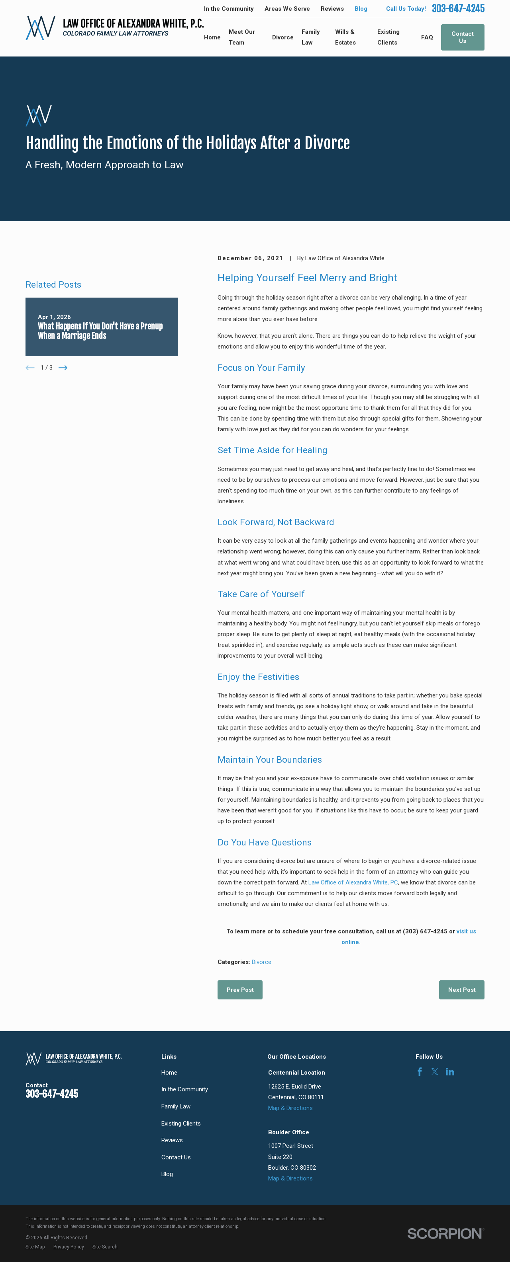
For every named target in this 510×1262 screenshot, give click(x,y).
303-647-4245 (458, 9)
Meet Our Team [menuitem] (242, 37)
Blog (361, 8)
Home (169, 1072)
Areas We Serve (287, 8)
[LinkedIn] (450, 1071)
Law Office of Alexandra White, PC (353, 882)
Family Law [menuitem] (311, 37)
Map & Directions (290, 1108)
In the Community (229, 8)
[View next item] (63, 447)
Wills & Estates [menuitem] (345, 37)
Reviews (332, 8)
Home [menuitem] (212, 37)
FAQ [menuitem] (427, 37)
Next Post (462, 989)
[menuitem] (35, 1247)
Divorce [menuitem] (283, 37)
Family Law (175, 1106)
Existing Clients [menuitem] (388, 37)
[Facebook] (420, 1071)
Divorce (261, 962)
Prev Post (240, 989)
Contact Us (462, 37)
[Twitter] (435, 1071)
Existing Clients (181, 1123)
